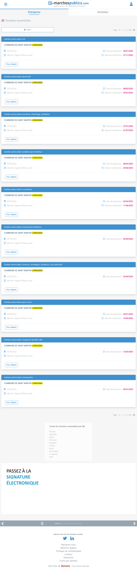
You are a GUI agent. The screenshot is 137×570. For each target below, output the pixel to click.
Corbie (52, 446)
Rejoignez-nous (68, 544)
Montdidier (53, 451)
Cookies (68, 554)
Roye (51, 448)
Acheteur (102, 12)
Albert (51, 437)
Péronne (52, 440)
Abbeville (53, 434)
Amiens (52, 432)
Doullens (53, 443)
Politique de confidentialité (68, 551)
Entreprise (34, 12)
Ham (51, 457)
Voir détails (11, 64)
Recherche (68, 557)
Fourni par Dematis (68, 561)
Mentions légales (68, 548)
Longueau (53, 454)
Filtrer (27, 30)
